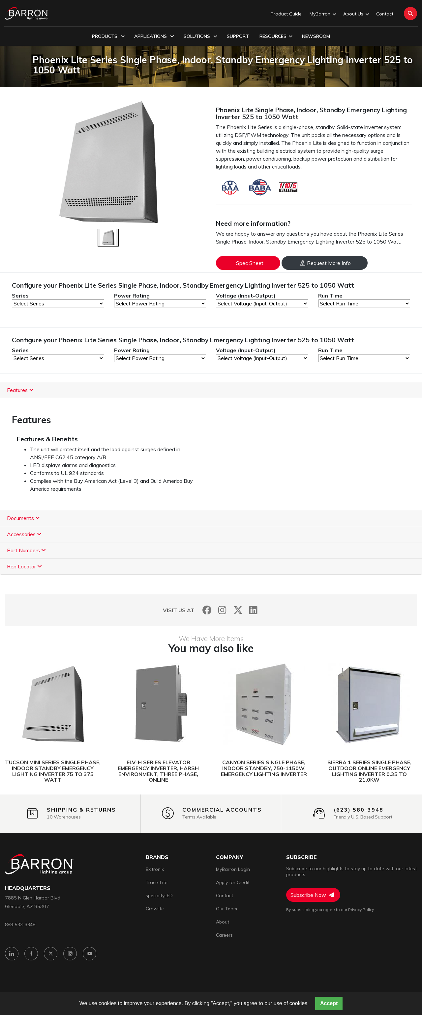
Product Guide (286, 14)
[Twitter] (238, 610)
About (222, 922)
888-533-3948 (20, 924)
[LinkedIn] (253, 610)
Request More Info (325, 263)
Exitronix (155, 869)
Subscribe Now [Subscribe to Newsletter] (312, 895)
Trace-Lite (156, 882)
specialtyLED (159, 895)
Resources (275, 36)
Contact (384, 14)
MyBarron (322, 14)
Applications (154, 36)
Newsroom (316, 36)
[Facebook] (207, 610)
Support (238, 36)
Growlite (155, 909)
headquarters (27, 888)
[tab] (211, 390)
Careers (224, 935)
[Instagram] (222, 610)
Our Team (226, 909)
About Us (355, 14)
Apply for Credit (233, 882)
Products (108, 36)
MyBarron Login (233, 869)
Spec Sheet (249, 263)
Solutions (200, 36)
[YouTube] (89, 953)
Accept (329, 1003)
